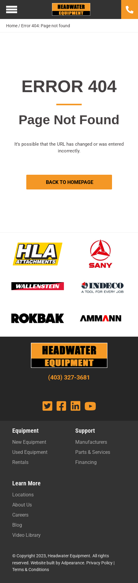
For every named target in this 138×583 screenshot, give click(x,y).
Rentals (20, 462)
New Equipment (29, 442)
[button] (69, 182)
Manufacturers (91, 442)
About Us (22, 505)
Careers (20, 515)
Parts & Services (92, 452)
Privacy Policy (99, 562)
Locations (23, 495)
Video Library (26, 535)
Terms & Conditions (30, 569)
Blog (17, 525)
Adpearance (72, 562)
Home (11, 25)
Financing (86, 462)
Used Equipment (29, 452)
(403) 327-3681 (69, 377)
